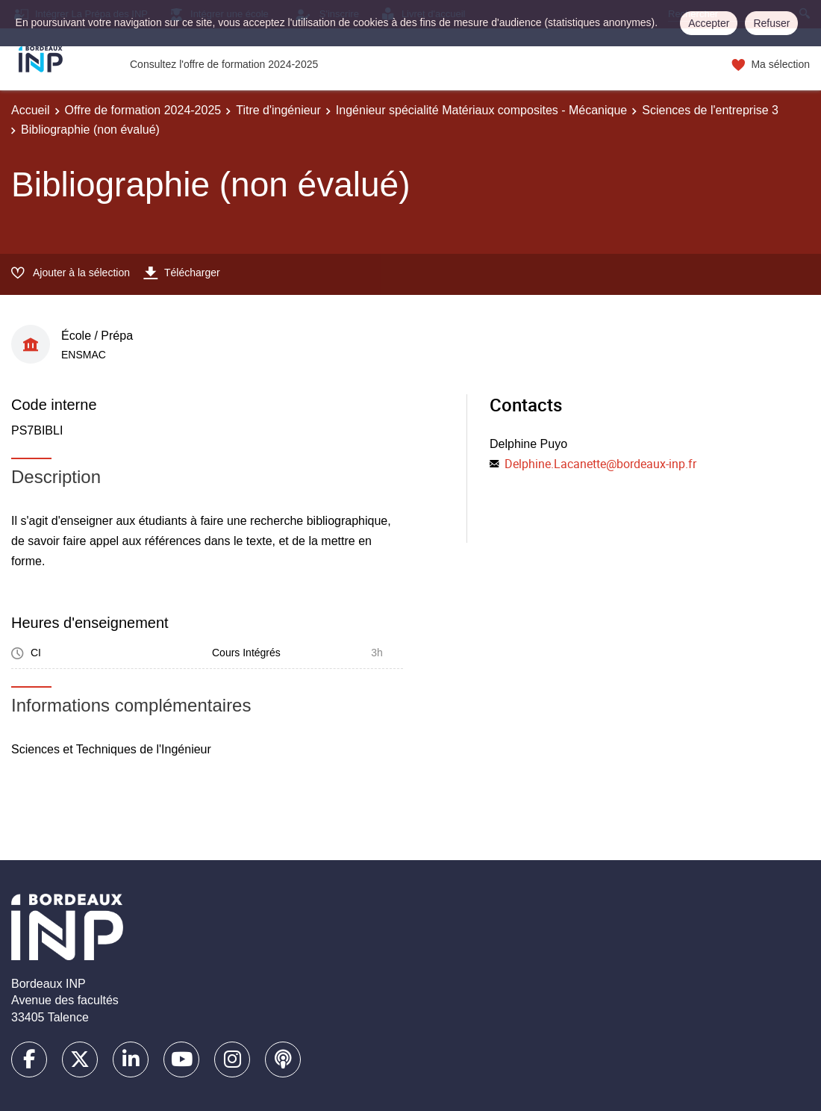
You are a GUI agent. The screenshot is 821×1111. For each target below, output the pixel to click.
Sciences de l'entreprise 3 (710, 110)
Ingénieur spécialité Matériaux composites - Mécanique (481, 110)
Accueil (30, 110)
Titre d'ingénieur (278, 110)
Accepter (708, 23)
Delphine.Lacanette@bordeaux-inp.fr (600, 463)
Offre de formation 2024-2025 (143, 110)
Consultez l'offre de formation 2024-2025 (224, 64)
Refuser (771, 23)
